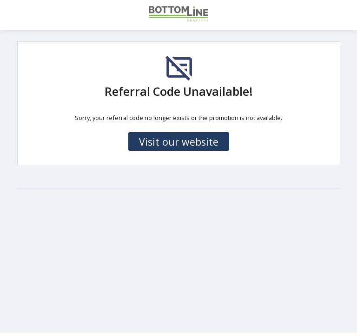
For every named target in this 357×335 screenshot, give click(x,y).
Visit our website (178, 141)
